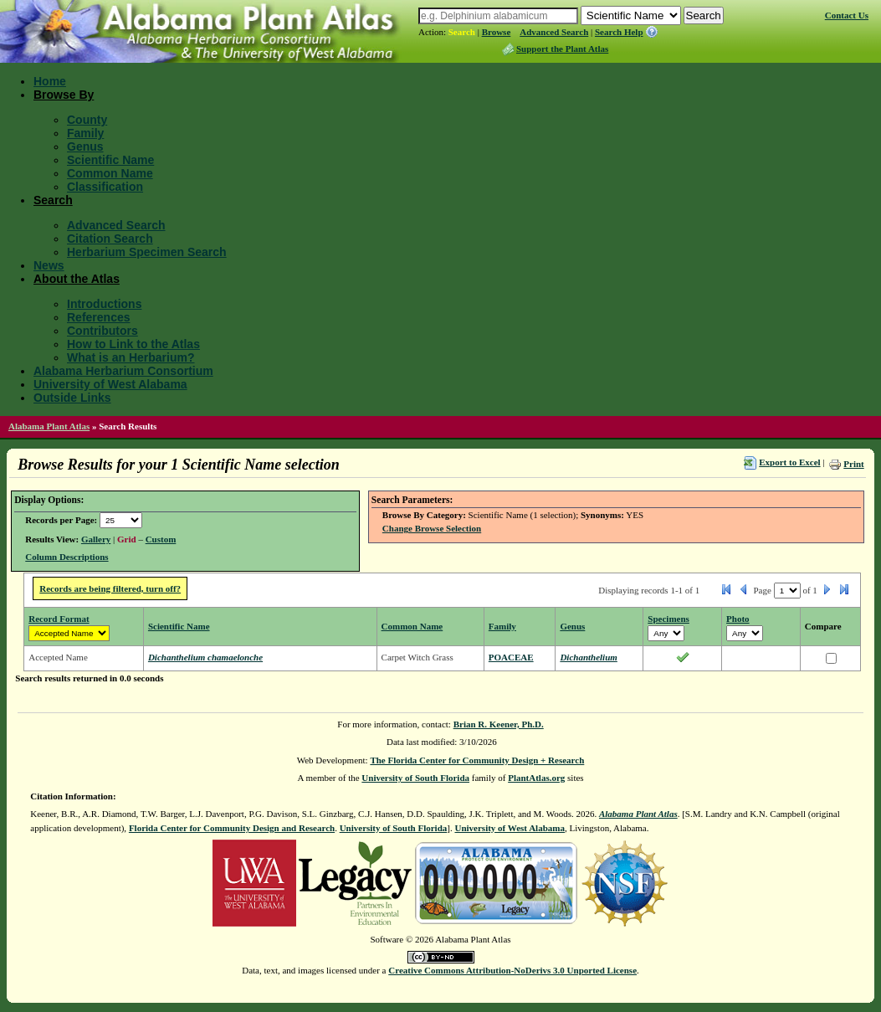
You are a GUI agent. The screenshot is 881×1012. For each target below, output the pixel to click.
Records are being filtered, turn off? (110, 588)
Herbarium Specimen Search (147, 252)
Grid (126, 539)
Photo (738, 619)
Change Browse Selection (431, 528)
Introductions (104, 304)
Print (853, 464)
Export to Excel (789, 462)
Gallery (95, 539)
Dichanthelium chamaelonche (205, 657)
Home (49, 81)
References (99, 317)
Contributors (102, 330)
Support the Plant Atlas (562, 49)
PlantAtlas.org (536, 778)
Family (85, 133)
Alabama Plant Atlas (49, 426)
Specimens (668, 619)
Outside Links (72, 397)
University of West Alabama (110, 384)
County (87, 119)
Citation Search (110, 238)
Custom (161, 539)
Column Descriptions (66, 557)
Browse (496, 32)
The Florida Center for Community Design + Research (477, 760)
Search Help (619, 32)
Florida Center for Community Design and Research (232, 828)
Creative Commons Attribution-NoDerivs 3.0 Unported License (512, 970)
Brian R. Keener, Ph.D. (498, 724)
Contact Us (846, 15)
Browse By (63, 94)
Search (461, 32)
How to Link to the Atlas (133, 344)
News (48, 265)
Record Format (58, 619)
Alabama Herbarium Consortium (123, 371)
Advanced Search (554, 32)
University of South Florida (415, 778)
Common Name (110, 173)
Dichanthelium (588, 657)
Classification (105, 186)
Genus (85, 146)
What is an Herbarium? (130, 357)
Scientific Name (110, 160)
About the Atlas (76, 278)
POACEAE (511, 657)
